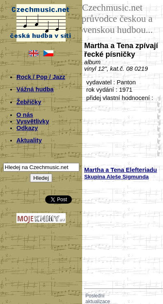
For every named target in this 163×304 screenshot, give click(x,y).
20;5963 (157, 116)
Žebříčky (28, 102)
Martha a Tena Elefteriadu (120, 170)
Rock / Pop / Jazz (40, 77)
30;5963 (157, 128)
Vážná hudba (34, 89)
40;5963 (157, 141)
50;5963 (157, 153)
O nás (24, 114)
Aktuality (29, 140)
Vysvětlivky (32, 121)
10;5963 (157, 104)
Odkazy (27, 128)
